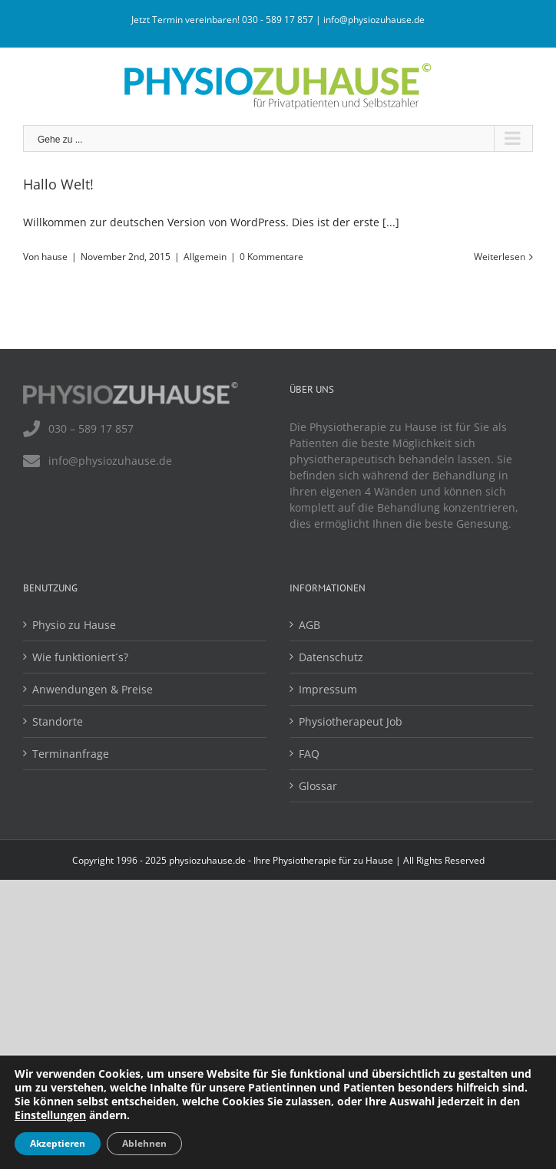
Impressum (328, 689)
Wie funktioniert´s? (80, 657)
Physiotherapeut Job (350, 721)
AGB (309, 624)
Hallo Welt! (58, 184)
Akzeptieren (57, 1143)
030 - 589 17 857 (277, 19)
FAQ (309, 753)
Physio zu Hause (74, 624)
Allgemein (205, 256)
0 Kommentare (271, 256)
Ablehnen (144, 1143)
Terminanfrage (70, 753)
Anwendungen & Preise (92, 689)
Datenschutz (331, 657)
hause (54, 256)
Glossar (318, 786)
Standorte (57, 721)
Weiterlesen (499, 256)
